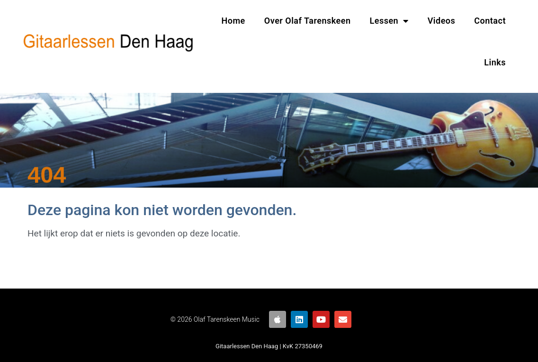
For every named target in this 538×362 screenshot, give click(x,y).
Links (495, 62)
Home (233, 21)
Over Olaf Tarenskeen (307, 21)
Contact (490, 21)
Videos (442, 21)
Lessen (389, 21)
